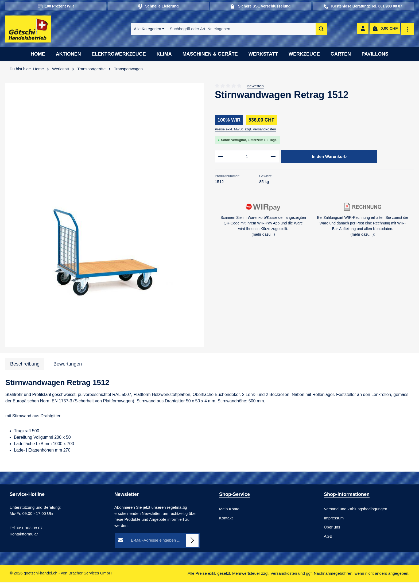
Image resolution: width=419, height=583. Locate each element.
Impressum (334, 519)
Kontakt (226, 519)
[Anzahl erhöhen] (273, 158)
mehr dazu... (263, 236)
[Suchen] (296, 30)
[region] (105, 216)
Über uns (332, 528)
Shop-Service (234, 495)
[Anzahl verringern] (220, 158)
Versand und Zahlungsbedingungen (355, 510)
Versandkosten (283, 574)
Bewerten (255, 87)
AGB (328, 537)
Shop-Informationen (347, 495)
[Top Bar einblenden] (407, 30)
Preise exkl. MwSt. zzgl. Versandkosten (245, 131)
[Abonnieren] (192, 541)
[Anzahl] (247, 158)
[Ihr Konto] (362, 30)
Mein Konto (229, 510)
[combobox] (216, 30)
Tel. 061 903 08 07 (26, 529)
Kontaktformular (24, 535)
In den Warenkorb (329, 158)
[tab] (24, 365)
